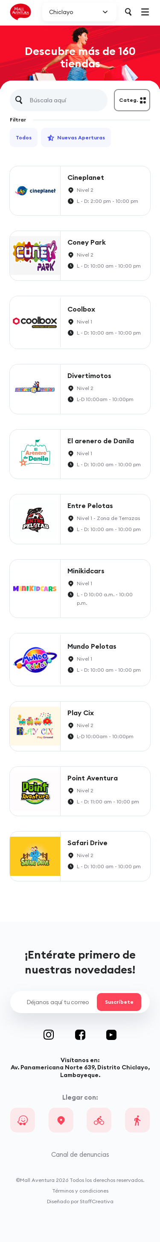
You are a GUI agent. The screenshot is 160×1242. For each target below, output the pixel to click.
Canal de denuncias (80, 1154)
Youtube (111, 1035)
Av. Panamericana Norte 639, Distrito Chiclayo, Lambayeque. (80, 1070)
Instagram (59, 1035)
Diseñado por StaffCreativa (80, 1201)
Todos (24, 137)
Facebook (91, 1035)
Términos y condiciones (80, 1190)
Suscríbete (119, 1002)
